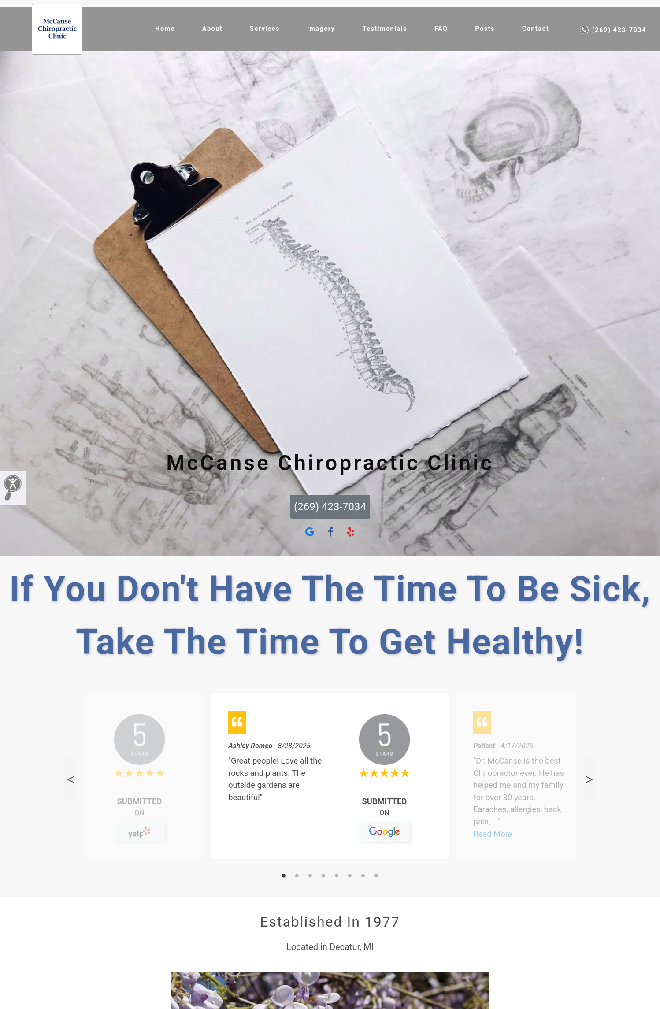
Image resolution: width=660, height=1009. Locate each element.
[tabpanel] (330, 779)
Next (589, 779)
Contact (535, 29)
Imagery (321, 29)
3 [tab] (310, 876)
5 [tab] (336, 876)
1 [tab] (283, 876)
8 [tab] (376, 876)
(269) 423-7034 (613, 30)
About (212, 29)
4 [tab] (323, 876)
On (139, 816)
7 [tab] (363, 876)
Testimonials (384, 29)
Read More (492, 833)
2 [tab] (297, 876)
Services (265, 29)
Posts (484, 29)
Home (165, 29)
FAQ (441, 29)
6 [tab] (349, 876)
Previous (70, 779)
